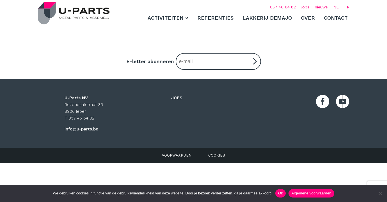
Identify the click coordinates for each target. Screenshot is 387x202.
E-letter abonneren (193, 61)
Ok (280, 193)
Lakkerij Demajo (267, 18)
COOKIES (216, 155)
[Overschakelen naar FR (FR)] (346, 7)
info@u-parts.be (81, 129)
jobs (305, 7)
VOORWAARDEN (176, 155)
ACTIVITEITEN (166, 18)
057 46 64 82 (283, 7)
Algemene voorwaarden (311, 193)
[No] (380, 193)
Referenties (215, 18)
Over (308, 18)
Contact (336, 18)
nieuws (321, 7)
